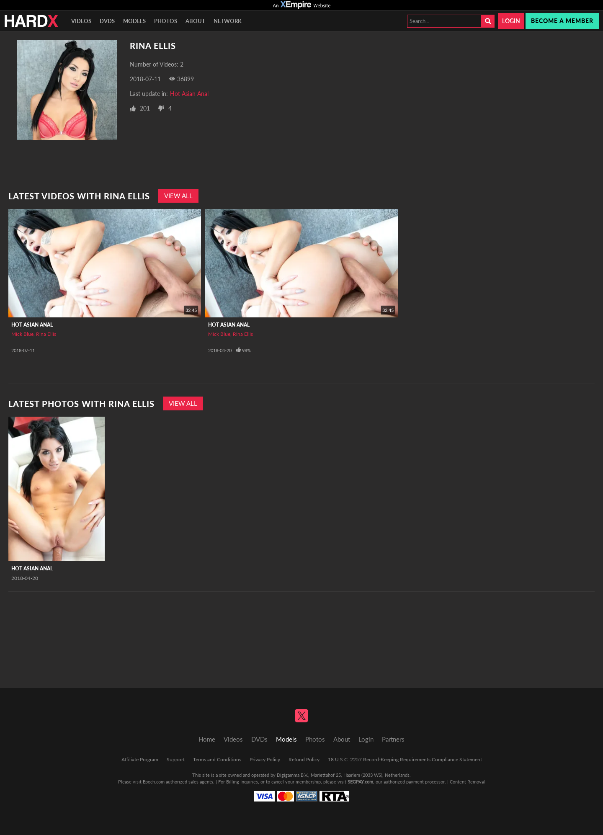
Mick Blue (22, 334)
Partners (393, 739)
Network (228, 21)
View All (178, 195)
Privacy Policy (265, 759)
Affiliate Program (139, 759)
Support (176, 759)
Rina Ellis (46, 334)
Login (511, 20)
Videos (81, 21)
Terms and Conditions (217, 759)
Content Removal (467, 781)
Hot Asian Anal (189, 93)
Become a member (562, 20)
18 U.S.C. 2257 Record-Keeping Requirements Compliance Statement (405, 759)
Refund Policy (304, 759)
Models (134, 21)
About (195, 21)
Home (206, 739)
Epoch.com (154, 781)
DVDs (107, 21)
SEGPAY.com (360, 781)
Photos (165, 21)
